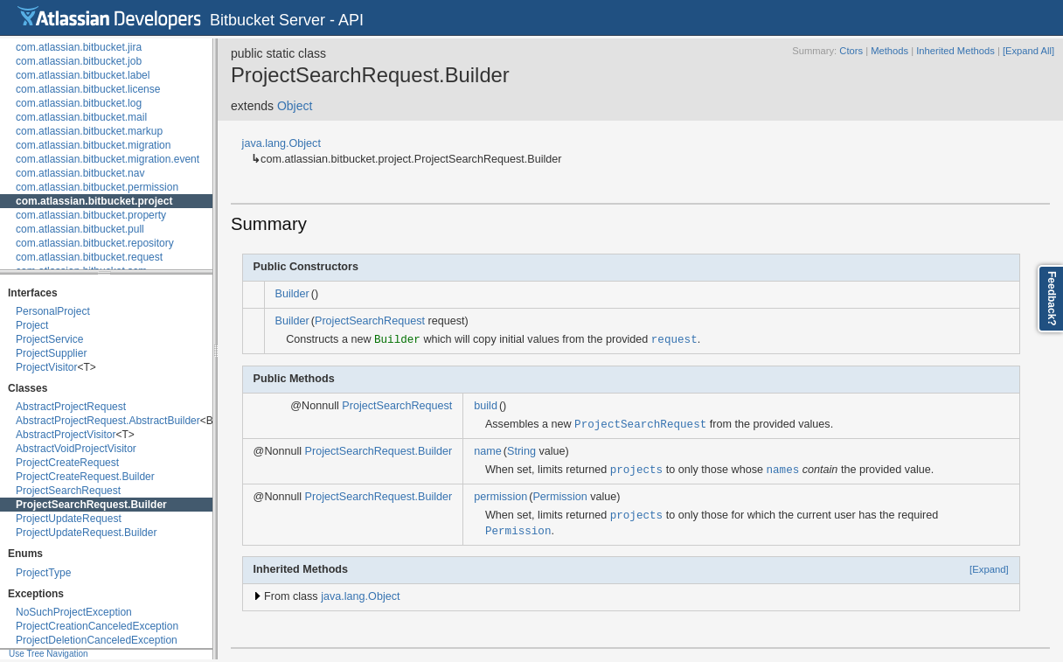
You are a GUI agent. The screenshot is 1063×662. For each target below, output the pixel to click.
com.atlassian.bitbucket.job (79, 61)
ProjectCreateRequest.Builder (85, 476)
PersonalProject (53, 311)
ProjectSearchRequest (68, 490)
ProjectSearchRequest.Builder (91, 504)
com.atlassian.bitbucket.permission (97, 187)
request (674, 338)
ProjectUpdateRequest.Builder (86, 532)
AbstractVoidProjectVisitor (76, 448)
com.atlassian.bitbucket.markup (89, 131)
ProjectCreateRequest (67, 462)
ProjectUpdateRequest (69, 518)
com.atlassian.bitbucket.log (79, 103)
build (485, 406)
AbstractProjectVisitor (66, 435)
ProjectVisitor (46, 367)
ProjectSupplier (51, 353)
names (782, 469)
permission (500, 497)
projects (636, 469)
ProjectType (43, 573)
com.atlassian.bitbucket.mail (81, 117)
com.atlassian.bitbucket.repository (95, 243)
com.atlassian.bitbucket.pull (80, 229)
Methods (889, 50)
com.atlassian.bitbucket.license (88, 89)
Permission (559, 497)
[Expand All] (1028, 50)
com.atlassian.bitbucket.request (89, 257)
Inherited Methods (955, 50)
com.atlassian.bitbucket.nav (80, 173)
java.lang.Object (281, 143)
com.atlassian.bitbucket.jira (79, 47)
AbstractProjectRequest (71, 407)
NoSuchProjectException (74, 612)
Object (294, 106)
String (521, 451)
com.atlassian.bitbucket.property (91, 215)
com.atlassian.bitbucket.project (94, 201)
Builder (292, 294)
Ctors (851, 50)
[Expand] (989, 569)
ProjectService (49, 339)
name (488, 451)
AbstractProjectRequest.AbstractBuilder (108, 421)
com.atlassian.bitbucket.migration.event (107, 159)
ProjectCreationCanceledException (97, 626)
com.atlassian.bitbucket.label (82, 75)
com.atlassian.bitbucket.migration (93, 145)
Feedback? (1052, 298)
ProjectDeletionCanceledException (96, 640)
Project (32, 325)
